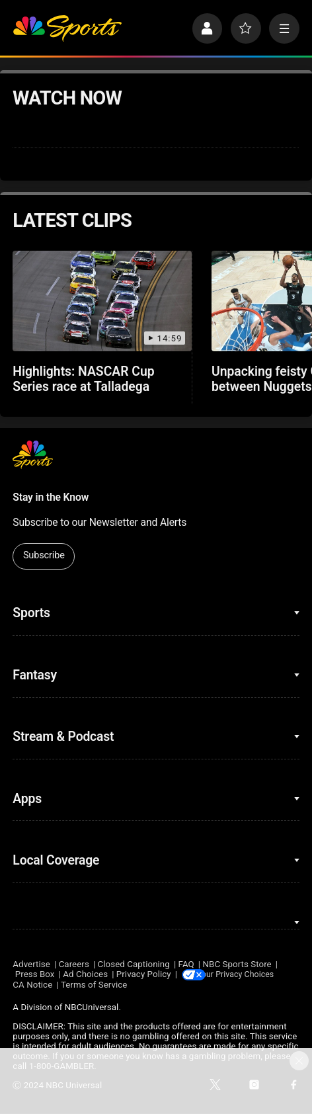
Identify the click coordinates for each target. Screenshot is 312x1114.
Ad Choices (85, 975)
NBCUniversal (92, 1008)
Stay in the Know (51, 497)
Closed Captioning (134, 964)
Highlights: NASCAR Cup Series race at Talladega (83, 379)
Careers (74, 964)
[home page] (67, 28)
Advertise (31, 964)
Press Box (35, 975)
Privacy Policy (143, 975)
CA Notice (32, 985)
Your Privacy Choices (250, 975)
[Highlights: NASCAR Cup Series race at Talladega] (102, 301)
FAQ (186, 964)
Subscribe (44, 555)
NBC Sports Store (237, 964)
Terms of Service (94, 985)
